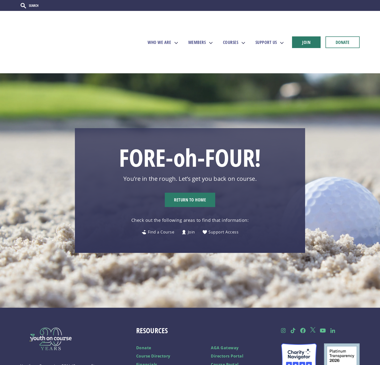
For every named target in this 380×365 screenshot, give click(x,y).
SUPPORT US (266, 30)
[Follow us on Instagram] (283, 305)
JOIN (306, 30)
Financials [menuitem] (146, 339)
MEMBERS (197, 30)
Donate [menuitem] (143, 322)
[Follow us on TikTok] (293, 305)
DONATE (342, 30)
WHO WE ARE (159, 30)
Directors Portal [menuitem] (227, 330)
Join (188, 207)
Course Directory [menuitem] (153, 330)
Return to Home (190, 174)
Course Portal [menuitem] (225, 339)
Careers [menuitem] (144, 347)
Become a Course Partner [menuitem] (236, 347)
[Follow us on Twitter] (313, 305)
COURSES (230, 30)
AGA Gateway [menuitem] (225, 322)
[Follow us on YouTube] (323, 305)
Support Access (220, 207)
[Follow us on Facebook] (303, 305)
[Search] (45, 6)
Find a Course (158, 207)
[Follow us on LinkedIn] (333, 305)
